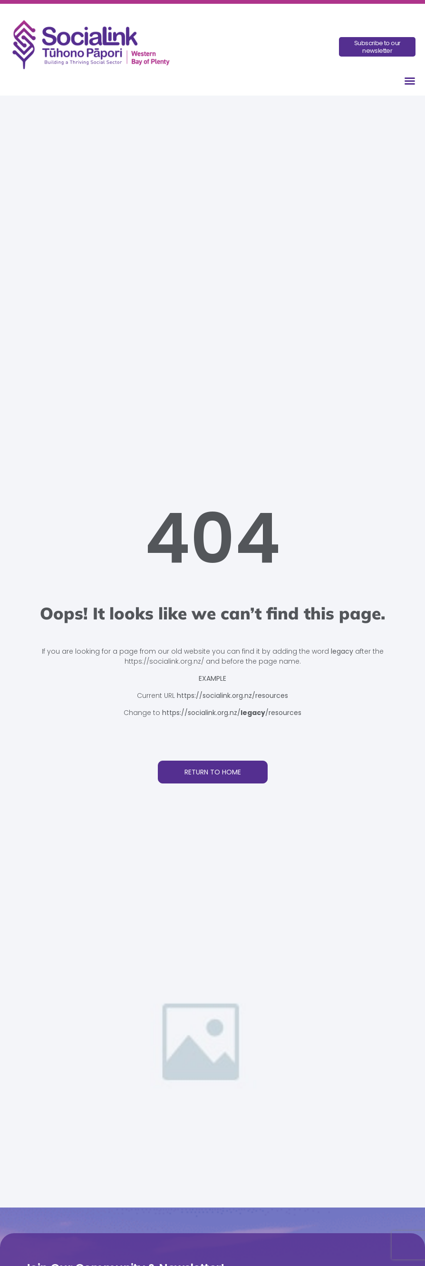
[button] (409, 80)
